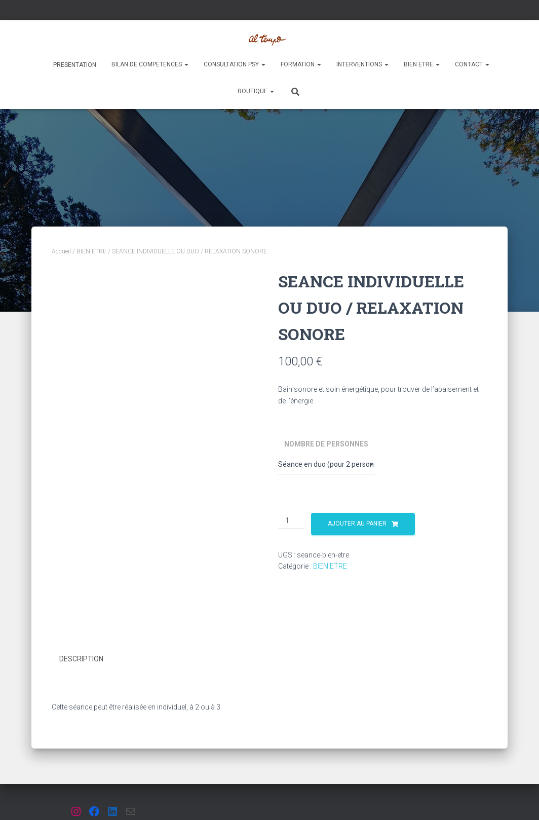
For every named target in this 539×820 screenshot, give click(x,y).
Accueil (61, 251)
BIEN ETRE (422, 64)
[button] (185, 64)
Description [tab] (81, 659)
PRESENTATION (74, 64)
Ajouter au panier (357, 523)
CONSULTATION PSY (234, 64)
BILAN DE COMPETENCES (149, 64)
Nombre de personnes (326, 444)
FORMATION (301, 64)
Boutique (256, 91)
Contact (472, 64)
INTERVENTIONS (362, 64)
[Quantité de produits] (291, 521)
